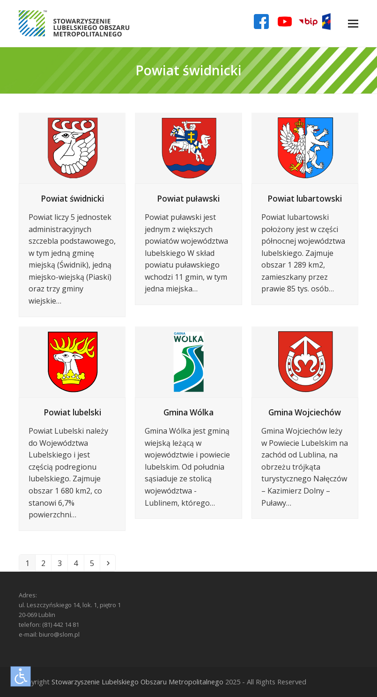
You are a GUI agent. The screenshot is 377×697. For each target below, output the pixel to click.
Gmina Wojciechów (304, 412)
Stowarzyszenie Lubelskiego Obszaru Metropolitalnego (137, 681)
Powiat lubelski (72, 412)
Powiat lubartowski (304, 198)
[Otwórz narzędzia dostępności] (20, 676)
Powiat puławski (188, 198)
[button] (353, 24)
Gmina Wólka (188, 412)
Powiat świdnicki (72, 198)
